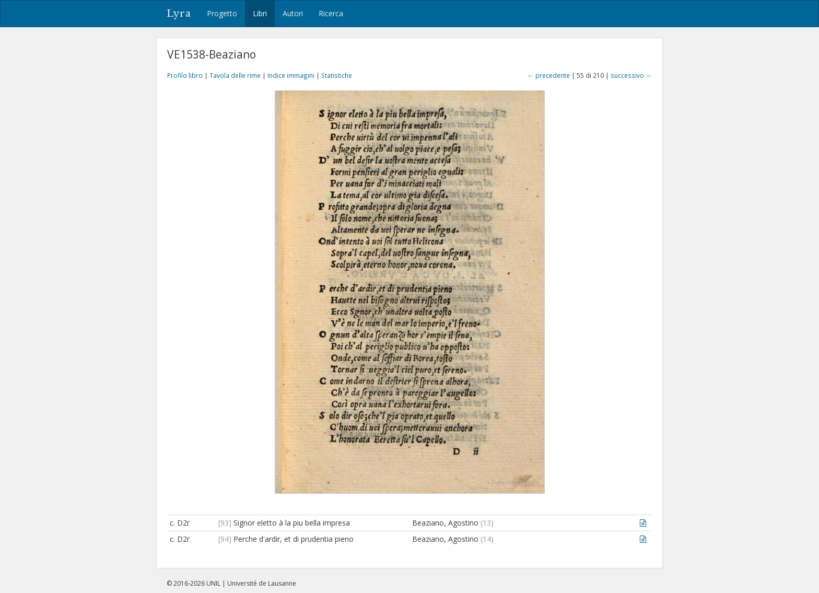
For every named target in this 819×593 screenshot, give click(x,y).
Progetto (222, 13)
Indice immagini (290, 75)
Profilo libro (185, 75)
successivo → (631, 75)
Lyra (179, 13)
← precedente (549, 75)
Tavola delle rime (235, 75)
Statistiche (336, 75)
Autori (293, 13)
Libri (260, 13)
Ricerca (331, 13)
